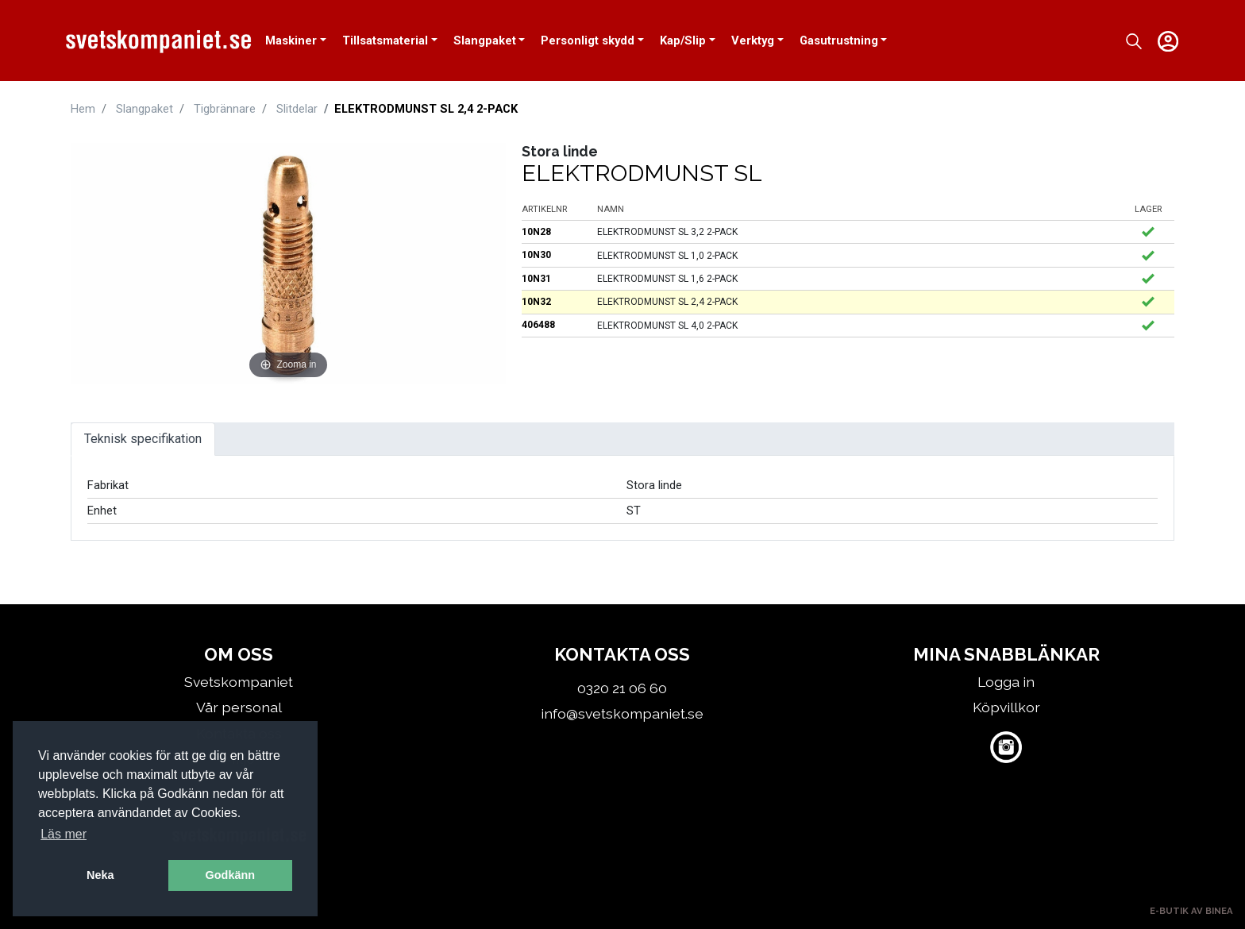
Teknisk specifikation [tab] (143, 438)
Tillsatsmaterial (385, 40)
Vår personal (239, 707)
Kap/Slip (683, 40)
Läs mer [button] (63, 834)
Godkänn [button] (230, 875)
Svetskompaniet (238, 681)
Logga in (1006, 681)
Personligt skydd (587, 40)
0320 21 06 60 (622, 688)
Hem (83, 109)
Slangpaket (484, 40)
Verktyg (752, 40)
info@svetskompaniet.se (622, 713)
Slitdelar (297, 109)
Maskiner (291, 40)
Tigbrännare (225, 109)
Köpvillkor (1006, 707)
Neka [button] (100, 875)
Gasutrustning (839, 40)
